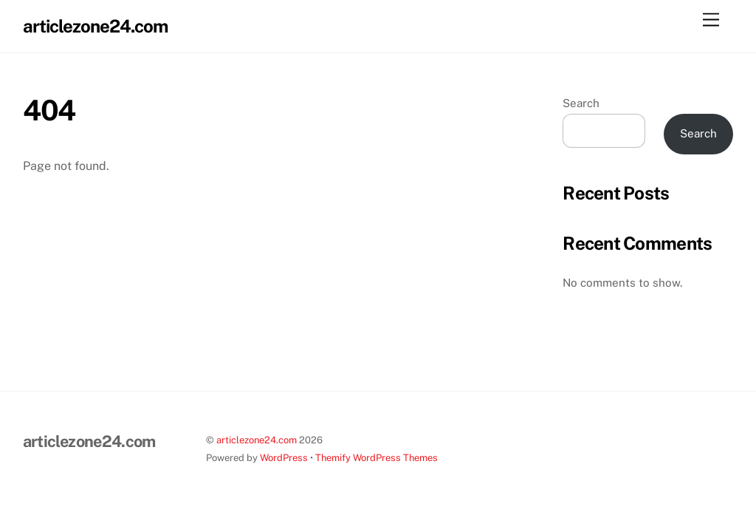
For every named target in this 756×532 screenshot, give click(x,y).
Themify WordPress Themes (376, 457)
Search (581, 103)
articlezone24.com (256, 440)
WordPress (284, 457)
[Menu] (711, 20)
